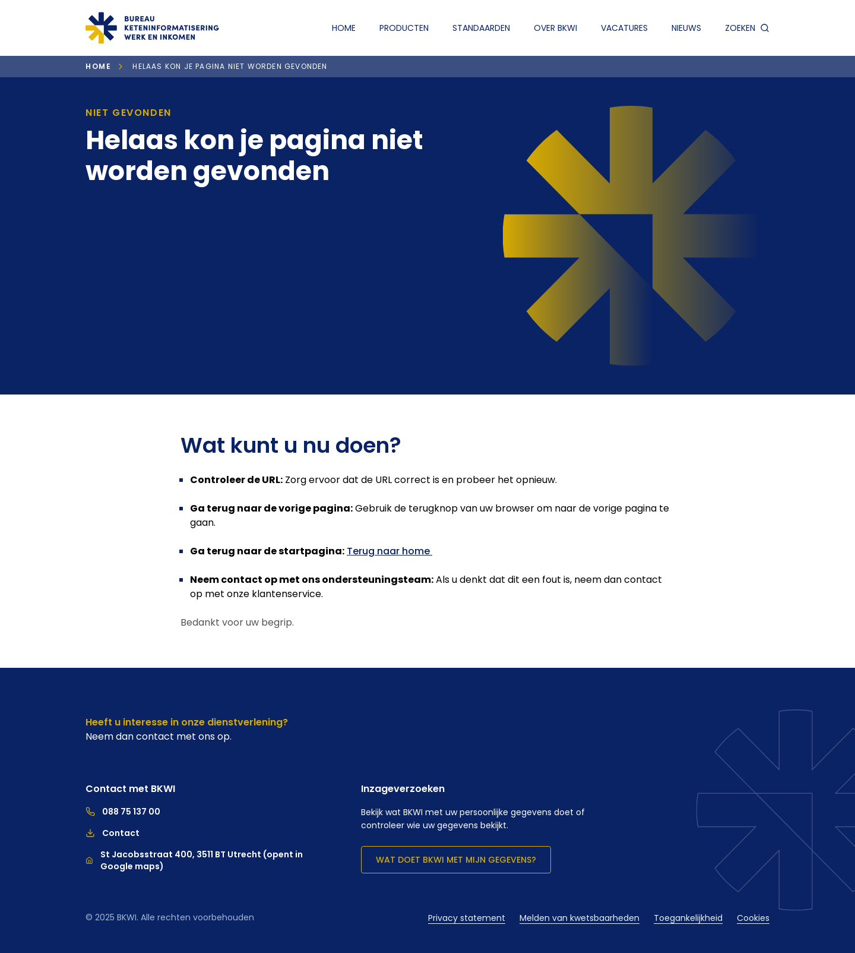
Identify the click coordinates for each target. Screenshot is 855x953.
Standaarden (481, 28)
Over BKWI (555, 28)
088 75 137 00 (123, 812)
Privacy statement (466, 918)
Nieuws (686, 28)
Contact (113, 833)
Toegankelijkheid (688, 918)
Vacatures (624, 28)
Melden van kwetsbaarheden (579, 918)
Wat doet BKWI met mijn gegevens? (456, 860)
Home (344, 28)
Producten (404, 28)
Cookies (753, 918)
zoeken (747, 28)
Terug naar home (389, 551)
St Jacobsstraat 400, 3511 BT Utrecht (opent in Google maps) (194, 860)
